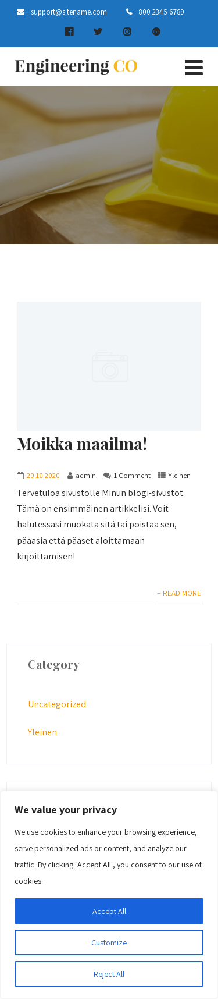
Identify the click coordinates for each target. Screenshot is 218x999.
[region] (109, 895)
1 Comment (132, 475)
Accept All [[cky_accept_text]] (109, 911)
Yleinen (180, 475)
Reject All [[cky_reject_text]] (109, 974)
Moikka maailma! (82, 443)
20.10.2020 (43, 475)
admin (86, 475)
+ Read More (179, 593)
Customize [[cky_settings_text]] (109, 942)
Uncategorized (57, 704)
